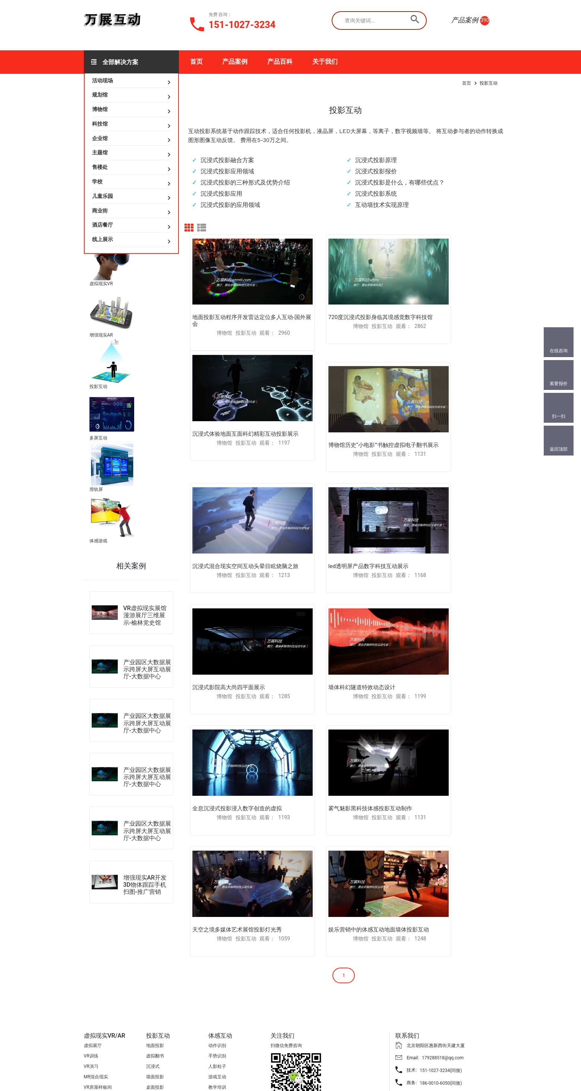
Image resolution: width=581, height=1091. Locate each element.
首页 (196, 61)
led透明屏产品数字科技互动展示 (444, 412)
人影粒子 (217, 995)
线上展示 (102, 239)
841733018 (428, 1024)
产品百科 (280, 61)
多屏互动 (98, 438)
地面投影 (155, 974)
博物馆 (100, 109)
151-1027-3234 (242, 24)
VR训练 (91, 985)
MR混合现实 (96, 1006)
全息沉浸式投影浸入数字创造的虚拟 (449, 523)
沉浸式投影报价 (376, 171)
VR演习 (91, 995)
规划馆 (100, 95)
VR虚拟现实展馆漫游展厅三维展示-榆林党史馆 (145, 615)
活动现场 (102, 80)
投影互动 (98, 386)
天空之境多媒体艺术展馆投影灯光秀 (343, 628)
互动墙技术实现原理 (382, 204)
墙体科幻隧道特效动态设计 (331, 523)
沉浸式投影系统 (376, 193)
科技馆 (100, 124)
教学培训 (217, 1016)
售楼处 (100, 167)
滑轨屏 (96, 489)
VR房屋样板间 (98, 1016)
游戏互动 (217, 1006)
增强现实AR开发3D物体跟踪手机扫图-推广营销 (145, 884)
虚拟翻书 (155, 985)
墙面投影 (155, 1006)
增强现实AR (101, 335)
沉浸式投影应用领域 (227, 171)
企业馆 (100, 138)
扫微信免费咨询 (286, 974)
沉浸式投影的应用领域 (230, 204)
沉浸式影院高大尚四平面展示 (228, 523)
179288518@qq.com (443, 987)
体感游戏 (98, 540)
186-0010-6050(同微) (441, 1012)
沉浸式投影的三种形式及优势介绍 (245, 182)
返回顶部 (559, 449)
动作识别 (217, 974)
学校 (97, 182)
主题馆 (100, 152)
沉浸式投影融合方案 (227, 160)
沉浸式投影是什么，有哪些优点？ (400, 182)
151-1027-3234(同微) (441, 999)
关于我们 (325, 61)
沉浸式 (153, 995)
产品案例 (234, 61)
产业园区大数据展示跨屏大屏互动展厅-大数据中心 (147, 669)
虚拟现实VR (101, 283)
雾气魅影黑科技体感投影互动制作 (234, 628)
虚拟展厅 (93, 974)
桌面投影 (155, 1016)
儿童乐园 (102, 196)
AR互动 (91, 1037)
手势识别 (217, 985)
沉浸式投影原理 (376, 160)
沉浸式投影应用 (221, 193)
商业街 (100, 211)
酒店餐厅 (102, 225)
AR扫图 (91, 1026)
